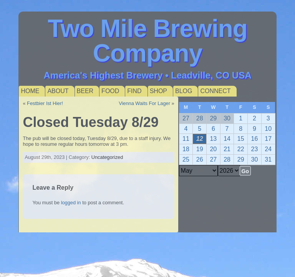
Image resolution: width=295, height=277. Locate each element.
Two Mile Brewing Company (147, 41)
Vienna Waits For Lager (144, 103)
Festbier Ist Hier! (45, 103)
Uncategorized (107, 157)
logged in (71, 202)
